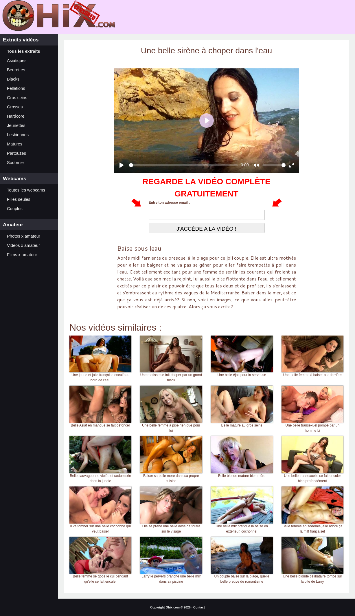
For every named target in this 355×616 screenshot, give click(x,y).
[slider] (183, 165)
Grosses (15, 107)
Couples (15, 208)
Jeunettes (16, 125)
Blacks (13, 79)
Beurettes (16, 70)
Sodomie (15, 162)
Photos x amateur (23, 236)
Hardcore (15, 116)
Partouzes (16, 153)
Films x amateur (22, 254)
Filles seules (18, 199)
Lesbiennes (18, 134)
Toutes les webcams (26, 190)
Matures (14, 144)
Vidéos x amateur (23, 245)
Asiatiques (17, 60)
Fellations (16, 88)
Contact (199, 607)
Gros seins (17, 97)
